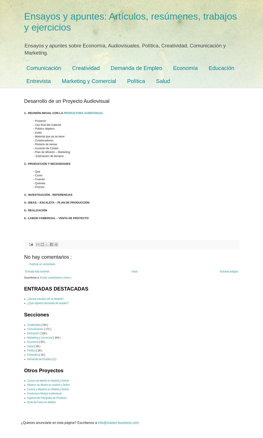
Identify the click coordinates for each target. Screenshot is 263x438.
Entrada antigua (229, 271)
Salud (163, 81)
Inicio (135, 271)
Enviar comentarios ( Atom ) (55, 277)
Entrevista (39, 81)
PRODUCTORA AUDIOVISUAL (83, 113)
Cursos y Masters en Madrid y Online (48, 389)
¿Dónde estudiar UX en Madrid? (45, 298)
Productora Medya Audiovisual (44, 393)
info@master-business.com (118, 423)
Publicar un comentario (42, 264)
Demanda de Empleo (136, 68)
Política (136, 81)
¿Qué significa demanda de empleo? (48, 303)
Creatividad (86, 68)
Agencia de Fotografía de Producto (47, 397)
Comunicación (44, 68)
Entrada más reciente (37, 271)
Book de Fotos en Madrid (41, 402)
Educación (221, 68)
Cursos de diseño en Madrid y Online (48, 380)
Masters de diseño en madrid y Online (48, 384)
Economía (185, 68)
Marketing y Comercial (89, 81)
